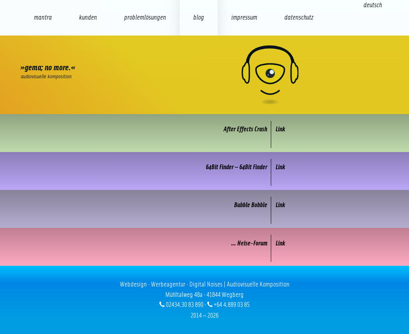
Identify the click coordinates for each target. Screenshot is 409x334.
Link (280, 129)
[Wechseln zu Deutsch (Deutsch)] (372, 5)
